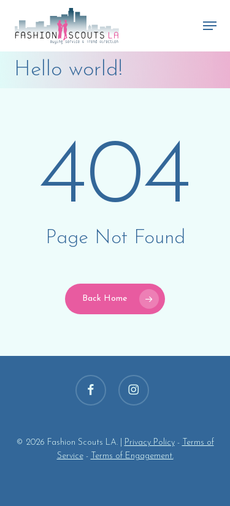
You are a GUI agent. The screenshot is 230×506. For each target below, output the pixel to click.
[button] (210, 26)
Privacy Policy (150, 442)
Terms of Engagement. (132, 456)
